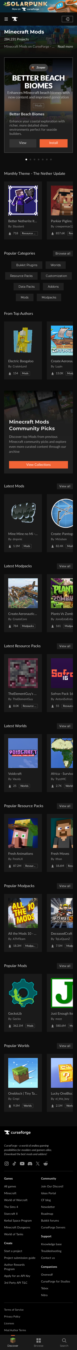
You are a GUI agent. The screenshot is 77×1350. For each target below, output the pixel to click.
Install (53, 143)
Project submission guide (19, 1258)
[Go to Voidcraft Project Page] (23, 763)
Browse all (62, 253)
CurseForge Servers (53, 1227)
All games (10, 1186)
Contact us (48, 1258)
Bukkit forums (50, 1220)
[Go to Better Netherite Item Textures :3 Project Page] (23, 210)
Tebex (44, 1288)
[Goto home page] (14, 19)
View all (64, 486)
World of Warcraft (16, 1200)
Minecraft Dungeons (17, 1227)
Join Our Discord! (52, 1186)
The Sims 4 (11, 1207)
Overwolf (47, 1274)
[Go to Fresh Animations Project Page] (23, 843)
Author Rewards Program (14, 1267)
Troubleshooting (51, 1251)
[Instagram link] (6, 1163)
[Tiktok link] (14, 1163)
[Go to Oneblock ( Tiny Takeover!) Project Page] (23, 1083)
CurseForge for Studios (55, 1281)
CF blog (46, 1200)
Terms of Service (14, 1310)
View (22, 143)
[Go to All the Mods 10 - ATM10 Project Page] (23, 923)
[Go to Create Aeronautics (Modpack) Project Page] (23, 603)
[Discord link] (30, 1163)
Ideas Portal (48, 1193)
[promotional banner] (38, 6)
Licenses (9, 1323)
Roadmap (47, 1213)
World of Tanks (13, 1234)
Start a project (13, 1251)
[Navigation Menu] (6, 19)
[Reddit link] (45, 1163)
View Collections (38, 464)
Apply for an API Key (17, 1276)
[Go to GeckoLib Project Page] (23, 1003)
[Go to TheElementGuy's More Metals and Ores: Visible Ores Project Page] (23, 683)
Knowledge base (51, 1244)
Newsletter (48, 1207)
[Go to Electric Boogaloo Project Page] (23, 350)
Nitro (44, 1295)
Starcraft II (11, 1213)
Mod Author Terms (15, 1330)
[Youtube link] (22, 1163)
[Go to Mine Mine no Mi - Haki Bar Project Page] (23, 523)
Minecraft (10, 1193)
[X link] (37, 1163)
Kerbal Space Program (18, 1220)
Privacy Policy (12, 1316)
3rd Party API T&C (15, 1282)
